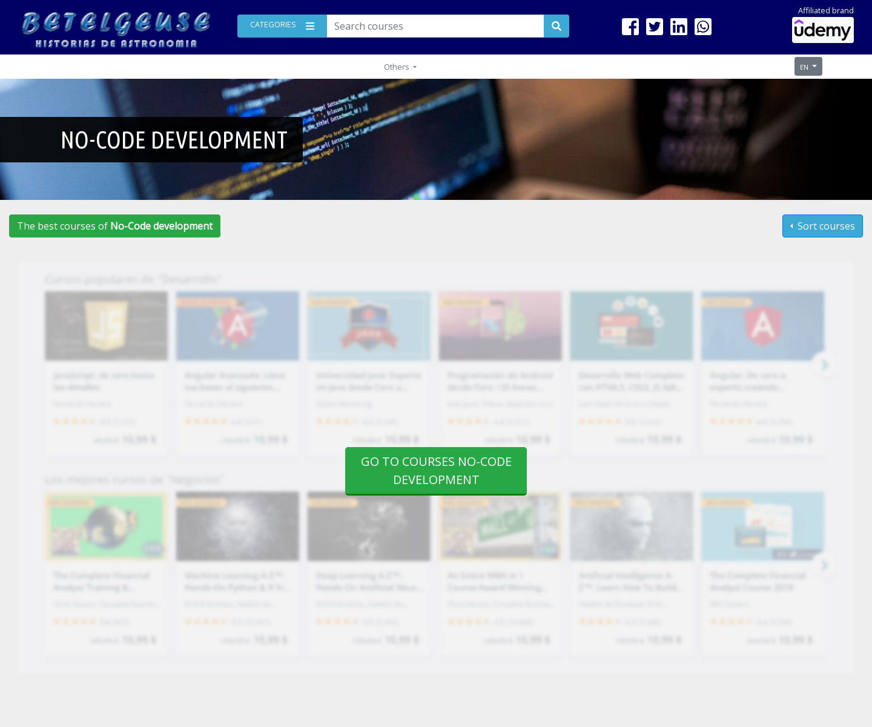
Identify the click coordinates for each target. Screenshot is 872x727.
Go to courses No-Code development (436, 470)
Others (397, 66)
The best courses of (115, 226)
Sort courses (825, 226)
